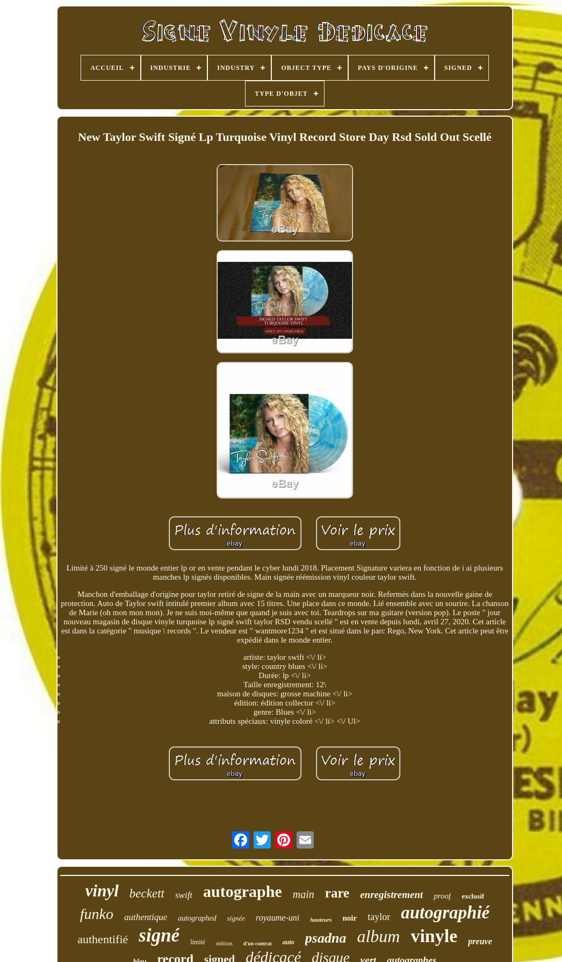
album (378, 936)
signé (159, 935)
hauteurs (321, 919)
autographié (445, 912)
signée (236, 918)
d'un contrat (257, 943)
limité (197, 942)
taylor (379, 916)
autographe (242, 891)
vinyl (102, 890)
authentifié (102, 939)
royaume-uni (277, 917)
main (303, 894)
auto (288, 942)
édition (224, 943)
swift (183, 895)
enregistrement (391, 894)
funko (96, 914)
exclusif (473, 896)
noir (350, 918)
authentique (145, 917)
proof (442, 896)
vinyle (433, 936)
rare (337, 893)
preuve (480, 941)
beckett (146, 893)
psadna (326, 938)
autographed (197, 918)
